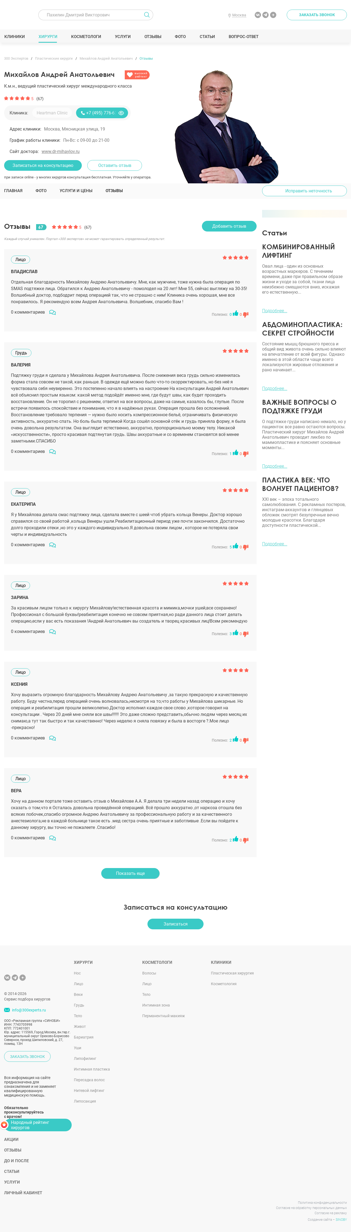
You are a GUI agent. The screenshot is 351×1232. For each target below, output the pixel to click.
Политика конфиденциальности (322, 1203)
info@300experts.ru (29, 1010)
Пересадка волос (89, 1080)
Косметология (224, 984)
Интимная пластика (92, 1069)
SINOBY (341, 1220)
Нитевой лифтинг (89, 1090)
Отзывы (152, 36)
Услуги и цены (76, 190)
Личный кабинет (23, 1192)
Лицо (78, 984)
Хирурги (48, 36)
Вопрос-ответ (243, 36)
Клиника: (19, 112)
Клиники (14, 36)
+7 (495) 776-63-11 (104, 112)
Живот (80, 1026)
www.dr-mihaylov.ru (61, 151)
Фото (180, 36)
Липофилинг (85, 1058)
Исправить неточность (308, 190)
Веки (78, 994)
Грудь (79, 1005)
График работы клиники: (35, 140)
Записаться (176, 924)
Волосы (149, 973)
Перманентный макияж (163, 1016)
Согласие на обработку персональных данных (311, 1208)
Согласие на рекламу (331, 1213)
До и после (16, 1160)
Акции (11, 1139)
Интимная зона (156, 1005)
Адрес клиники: (25, 129)
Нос (77, 973)
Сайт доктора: (24, 151)
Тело (78, 1016)
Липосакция (85, 1101)
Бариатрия (84, 1037)
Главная (13, 190)
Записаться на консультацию (43, 165)
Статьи (207, 36)
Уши (77, 1048)
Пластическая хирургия (232, 973)
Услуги (122, 36)
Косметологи (86, 36)
